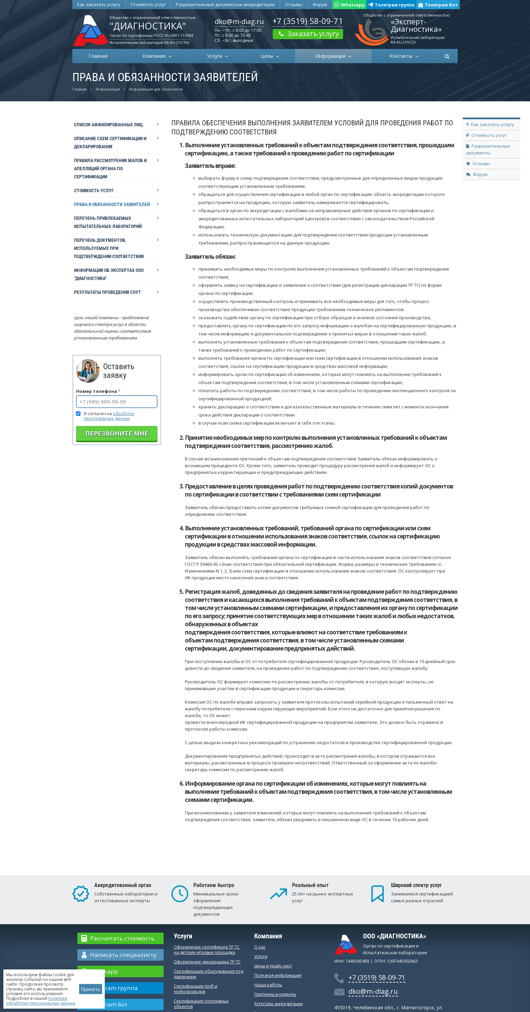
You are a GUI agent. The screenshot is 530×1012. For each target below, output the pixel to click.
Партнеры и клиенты (275, 994)
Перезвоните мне (116, 433)
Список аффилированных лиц (108, 124)
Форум (320, 4)
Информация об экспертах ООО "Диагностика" (109, 274)
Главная (98, 56)
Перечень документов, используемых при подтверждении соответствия (109, 248)
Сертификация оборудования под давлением (208, 974)
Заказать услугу (308, 34)
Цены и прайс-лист (273, 966)
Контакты (402, 56)
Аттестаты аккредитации (278, 1004)
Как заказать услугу (98, 4)
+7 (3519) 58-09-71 (307, 20)
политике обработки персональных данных (40, 1000)
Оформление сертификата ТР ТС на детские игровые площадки (207, 949)
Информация (331, 56)
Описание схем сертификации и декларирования (110, 142)
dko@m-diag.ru (239, 21)
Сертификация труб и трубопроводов (195, 988)
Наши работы (268, 985)
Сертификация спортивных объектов (201, 1003)
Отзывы (294, 4)
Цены (268, 56)
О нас (260, 947)
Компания (155, 56)
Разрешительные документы (225, 4)
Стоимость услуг (148, 4)
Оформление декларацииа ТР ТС (207, 962)
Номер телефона (98, 391)
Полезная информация (278, 975)
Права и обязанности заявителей (112, 204)
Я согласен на (109, 416)
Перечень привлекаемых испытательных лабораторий (108, 222)
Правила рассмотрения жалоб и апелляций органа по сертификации (110, 168)
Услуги (216, 56)
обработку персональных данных (109, 416)
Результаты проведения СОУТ (107, 292)
